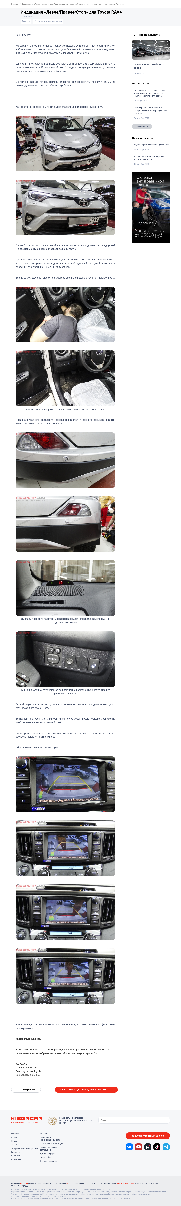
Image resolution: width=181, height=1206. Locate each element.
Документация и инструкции (24, 1148)
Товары (14, 1145)
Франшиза (16, 1159)
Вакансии (15, 1156)
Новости (15, 1134)
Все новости (142, 126)
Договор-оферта (47, 1153)
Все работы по (24, 1074)
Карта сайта (45, 1157)
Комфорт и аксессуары (48, 21)
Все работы (29, 1089)
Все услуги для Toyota (28, 1071)
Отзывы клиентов (26, 1067)
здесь (25, 1186)
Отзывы (15, 1141)
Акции (14, 1137)
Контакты (22, 1063)
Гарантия (15, 1152)
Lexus (36, 1074)
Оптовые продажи (48, 1161)
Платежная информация (51, 1144)
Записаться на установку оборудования (83, 1089)
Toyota (26, 21)
